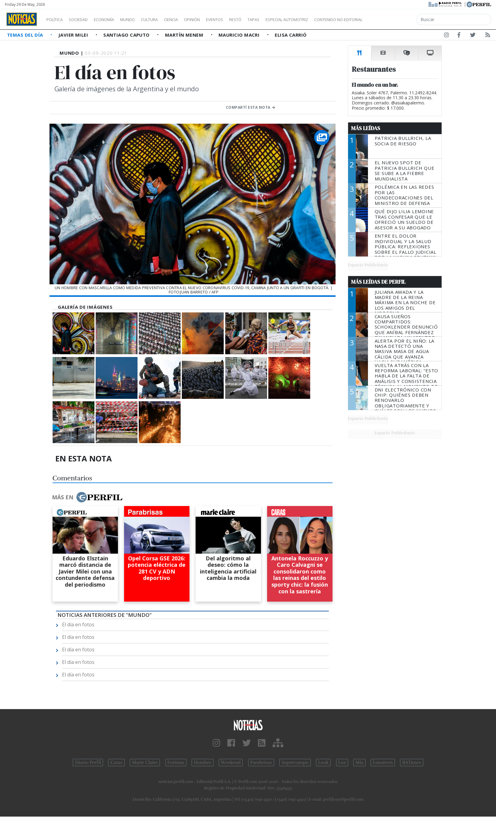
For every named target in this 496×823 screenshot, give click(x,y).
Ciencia (192, 19)
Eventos (243, 19)
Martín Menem (185, 35)
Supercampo (295, 762)
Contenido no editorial (390, 19)
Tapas (288, 19)
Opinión (217, 19)
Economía (114, 19)
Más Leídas (365, 128)
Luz (342, 762)
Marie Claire (145, 762)
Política (56, 19)
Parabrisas (261, 762)
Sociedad (84, 19)
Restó (267, 19)
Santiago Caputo (127, 35)
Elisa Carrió (291, 35)
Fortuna (175, 762)
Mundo (141, 19)
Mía (359, 762)
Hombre (202, 762)
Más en (87, 497)
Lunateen (383, 762)
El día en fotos (78, 624)
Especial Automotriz (327, 19)
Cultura (166, 19)
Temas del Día (25, 35)
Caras (116, 762)
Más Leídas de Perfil (378, 282)
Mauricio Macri (240, 35)
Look (323, 762)
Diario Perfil (88, 762)
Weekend (231, 762)
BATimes (411, 762)
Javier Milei (74, 35)
